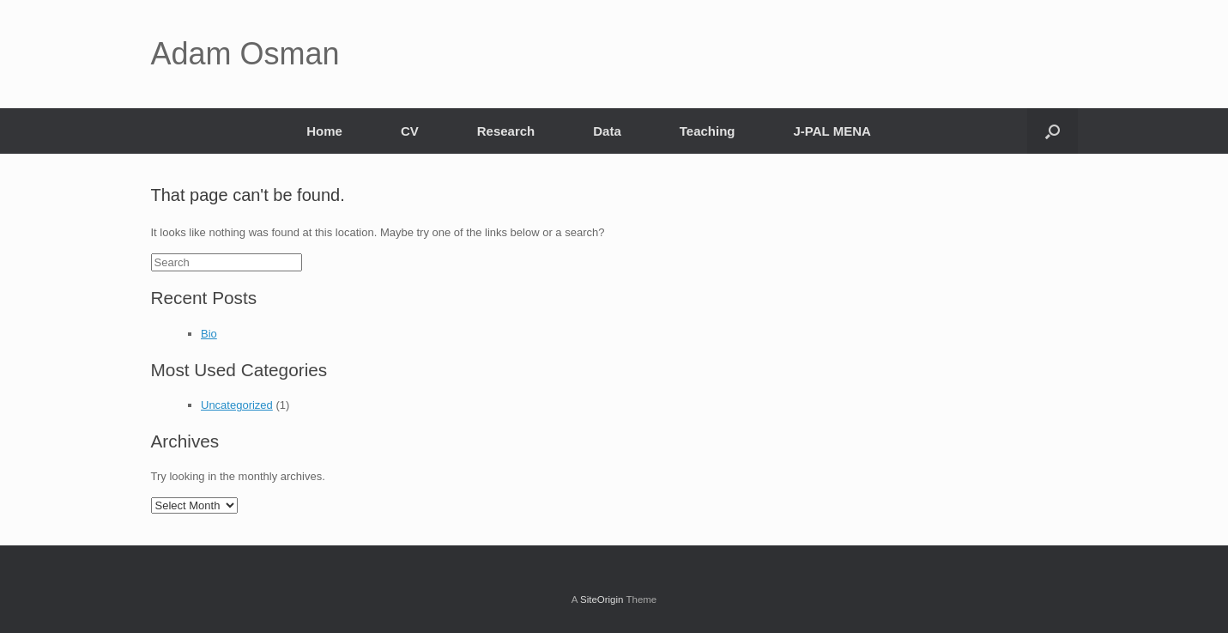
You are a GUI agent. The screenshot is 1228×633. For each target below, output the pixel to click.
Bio (209, 333)
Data (607, 131)
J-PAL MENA (832, 131)
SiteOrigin (602, 599)
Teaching (707, 131)
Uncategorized (237, 405)
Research (506, 131)
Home (324, 131)
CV (410, 131)
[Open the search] (1052, 131)
